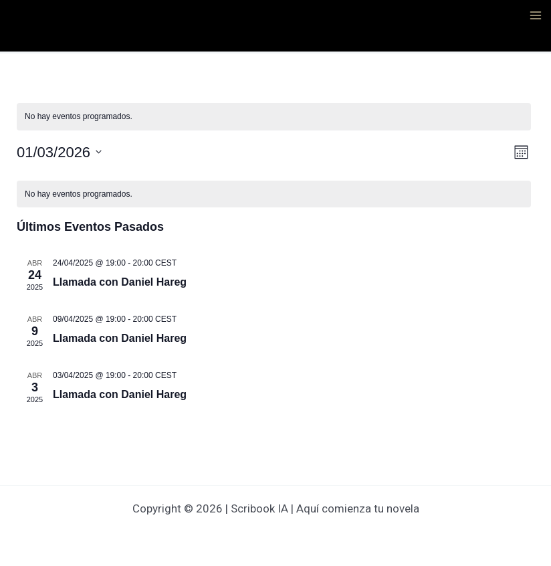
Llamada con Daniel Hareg (120, 282)
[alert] (274, 116)
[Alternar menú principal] (536, 15)
